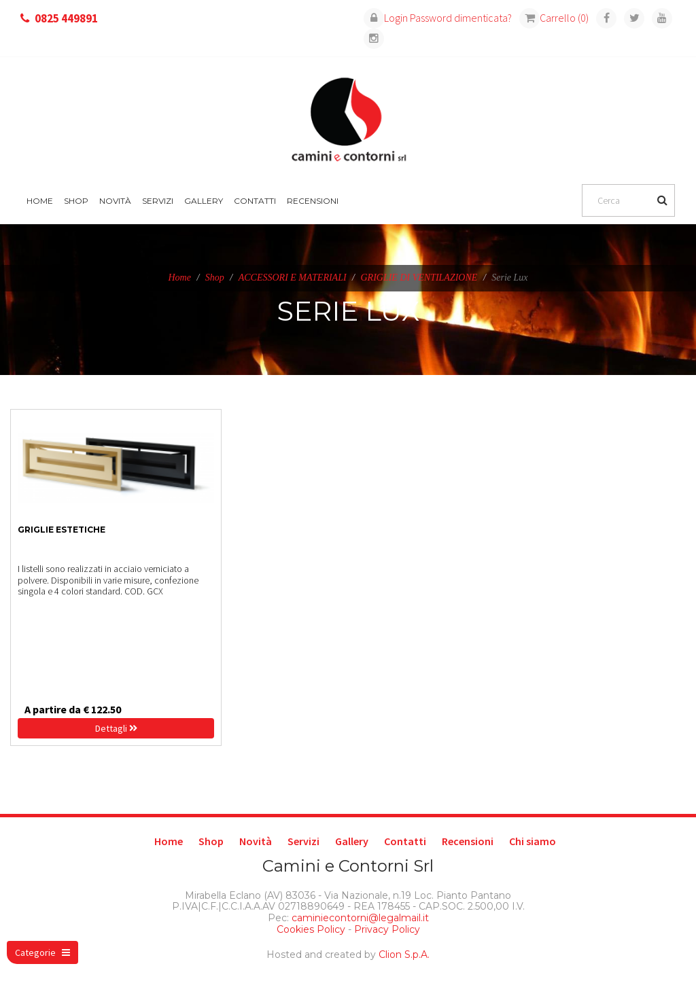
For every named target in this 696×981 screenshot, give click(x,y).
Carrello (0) (554, 17)
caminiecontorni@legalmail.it (359, 918)
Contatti (255, 201)
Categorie (42, 952)
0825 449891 (66, 18)
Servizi (157, 201)
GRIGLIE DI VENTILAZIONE (418, 277)
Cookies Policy (311, 929)
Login (386, 17)
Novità (115, 201)
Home (40, 201)
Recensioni (312, 201)
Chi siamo (532, 841)
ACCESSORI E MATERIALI (293, 277)
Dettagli (116, 728)
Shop (76, 201)
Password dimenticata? (461, 17)
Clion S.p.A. (404, 954)
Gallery (203, 201)
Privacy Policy (387, 929)
